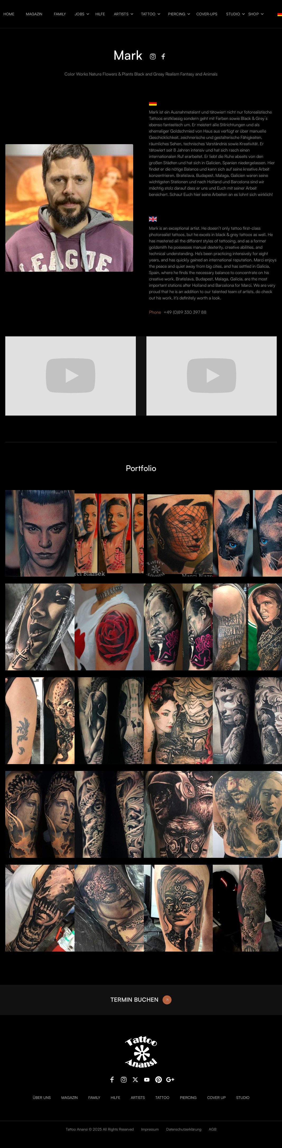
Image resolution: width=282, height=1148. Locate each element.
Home (8, 14)
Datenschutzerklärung (183, 1129)
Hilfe (100, 14)
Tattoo (148, 14)
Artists (121, 14)
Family (60, 14)
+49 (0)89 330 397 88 (185, 312)
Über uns (42, 1097)
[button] (81, 14)
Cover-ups (206, 14)
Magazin (34, 14)
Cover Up (216, 1097)
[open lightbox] (37, 533)
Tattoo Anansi (77, 1129)
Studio (233, 14)
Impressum (150, 1129)
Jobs (79, 14)
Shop (253, 14)
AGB (212, 1129)
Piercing (176, 14)
